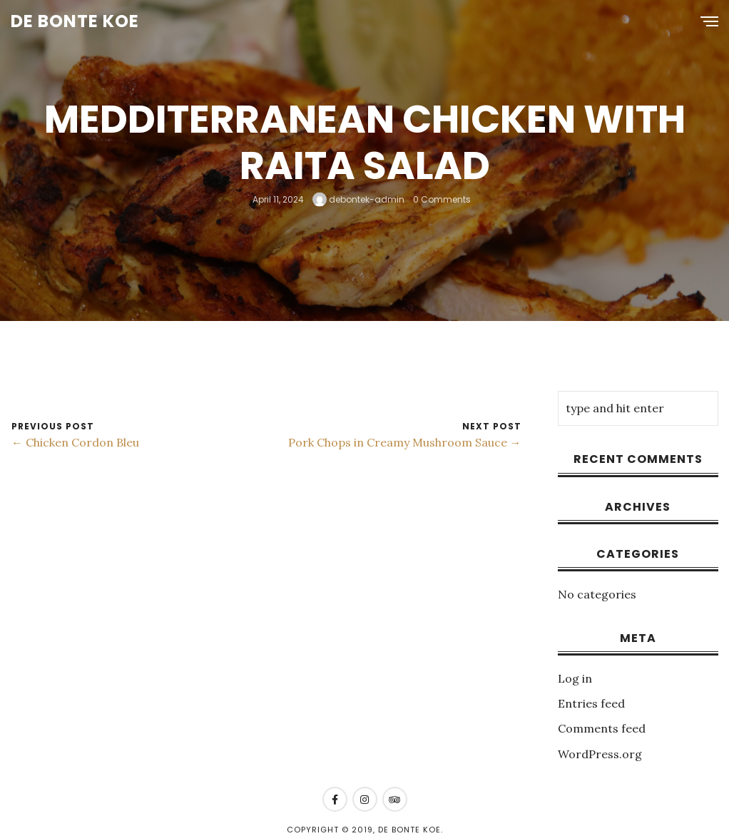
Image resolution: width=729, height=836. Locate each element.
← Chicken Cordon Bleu (75, 442)
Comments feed (602, 728)
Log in (575, 678)
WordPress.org (600, 754)
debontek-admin (358, 199)
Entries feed (591, 703)
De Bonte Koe (75, 21)
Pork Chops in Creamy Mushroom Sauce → (404, 442)
